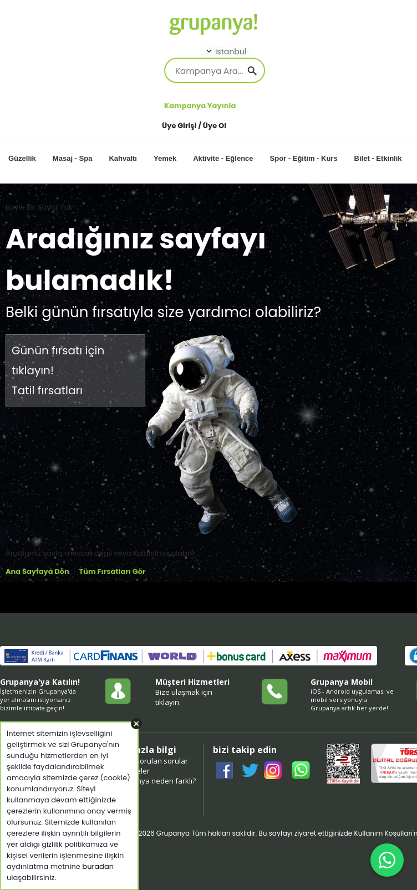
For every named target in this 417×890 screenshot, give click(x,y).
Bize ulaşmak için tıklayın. (183, 697)
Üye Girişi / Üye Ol (194, 125)
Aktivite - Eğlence (223, 158)
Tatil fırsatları (47, 390)
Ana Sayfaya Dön (37, 571)
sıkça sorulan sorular (152, 761)
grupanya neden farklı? (156, 781)
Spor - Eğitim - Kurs (304, 158)
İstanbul (225, 51)
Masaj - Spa (73, 158)
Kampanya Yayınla (200, 105)
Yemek (165, 158)
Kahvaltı (123, 158)
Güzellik (22, 158)
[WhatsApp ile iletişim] (387, 860)
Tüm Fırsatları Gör (112, 571)
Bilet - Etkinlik (378, 158)
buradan (98, 866)
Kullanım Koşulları (383, 833)
